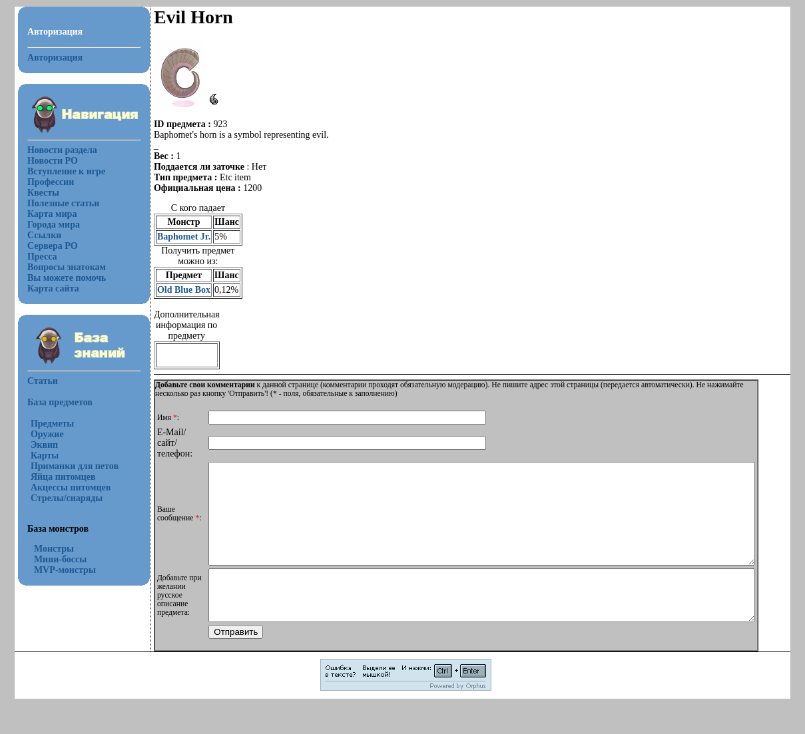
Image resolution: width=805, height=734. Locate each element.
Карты (37, 455)
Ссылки (36, 235)
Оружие (39, 434)
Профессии (42, 182)
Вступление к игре (58, 171)
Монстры (46, 549)
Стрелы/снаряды (59, 498)
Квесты (35, 193)
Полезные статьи (55, 203)
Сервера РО (44, 246)
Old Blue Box (175, 290)
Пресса (34, 257)
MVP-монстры (57, 570)
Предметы (44, 424)
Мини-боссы (52, 559)
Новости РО (44, 161)
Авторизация (47, 58)
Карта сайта (45, 288)
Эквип (36, 445)
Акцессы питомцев (63, 487)
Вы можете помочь (59, 278)
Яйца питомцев (55, 477)
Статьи (34, 381)
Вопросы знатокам (58, 267)
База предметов (52, 402)
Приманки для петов (67, 466)
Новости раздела (54, 150)
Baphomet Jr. (175, 237)
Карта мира (44, 214)
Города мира (45, 225)
